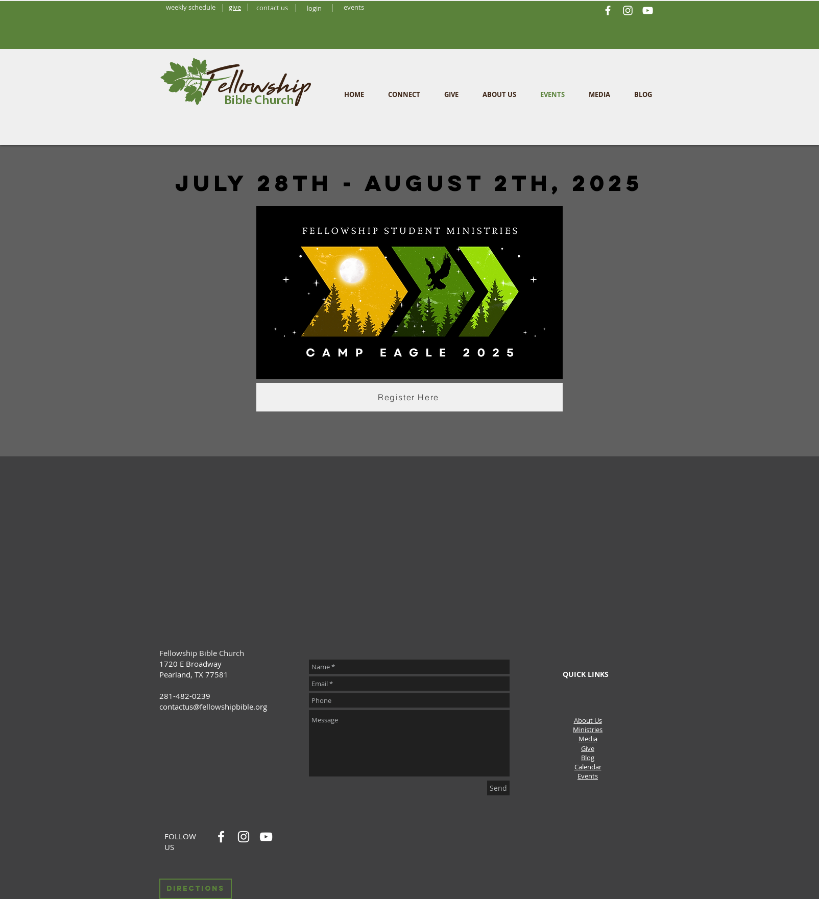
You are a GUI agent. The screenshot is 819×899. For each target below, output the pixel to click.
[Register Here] (409, 397)
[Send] (498, 788)
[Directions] (195, 889)
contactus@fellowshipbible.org (213, 706)
